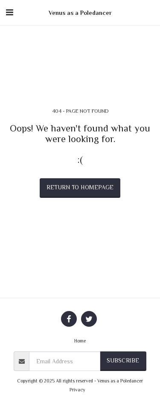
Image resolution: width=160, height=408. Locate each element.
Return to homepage (80, 187)
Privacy (77, 389)
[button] (9, 12)
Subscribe (123, 360)
